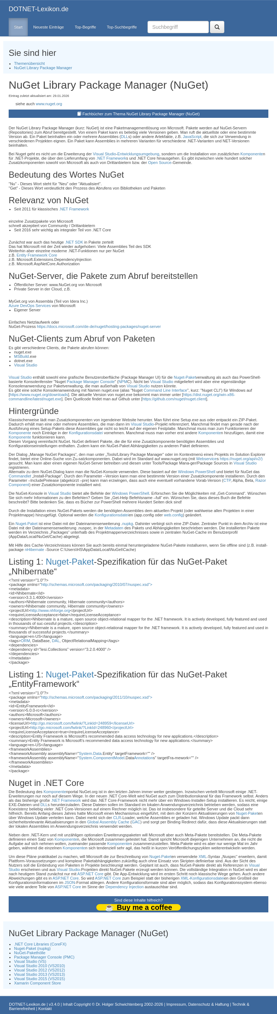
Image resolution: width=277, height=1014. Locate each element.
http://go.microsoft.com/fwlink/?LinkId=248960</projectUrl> (81, 727)
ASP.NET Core (90, 874)
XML (202, 856)
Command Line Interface (165, 390)
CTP (227, 480)
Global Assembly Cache (108, 822)
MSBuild (21, 356)
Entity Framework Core (37, 255)
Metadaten (114, 528)
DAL (56, 641)
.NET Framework (111, 158)
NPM (122, 381)
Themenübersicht (29, 63)
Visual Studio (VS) (30, 961)
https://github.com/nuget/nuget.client (174, 399)
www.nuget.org (49, 104)
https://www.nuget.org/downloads (39, 394)
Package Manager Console (91, 381)
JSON (70, 882)
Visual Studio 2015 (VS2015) (39, 979)
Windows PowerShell (196, 472)
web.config (173, 515)
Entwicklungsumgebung (138, 154)
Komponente (251, 154)
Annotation (143, 758)
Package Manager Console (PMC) (44, 957)
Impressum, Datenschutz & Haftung (197, 1004)
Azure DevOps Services (30, 305)
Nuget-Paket (185, 377)
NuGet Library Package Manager (43, 68)
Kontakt (45, 1008)
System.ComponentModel (102, 758)
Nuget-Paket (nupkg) (32, 948)
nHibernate (34, 549)
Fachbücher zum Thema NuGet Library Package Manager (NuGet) (141, 114)
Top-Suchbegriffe (122, 27)
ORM (25, 641)
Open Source (159, 162)
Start (18, 27)
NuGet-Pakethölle (29, 953)
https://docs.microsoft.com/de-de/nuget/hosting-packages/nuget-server (99, 326)
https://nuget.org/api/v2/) (241, 459)
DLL (124, 136)
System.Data (90, 753)
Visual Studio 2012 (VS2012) (39, 970)
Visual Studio (104, 154)
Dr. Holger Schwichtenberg (119, 1004)
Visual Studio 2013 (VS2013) (39, 974)
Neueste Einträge (48, 27)
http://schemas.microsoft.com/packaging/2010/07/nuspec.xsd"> (96, 584)
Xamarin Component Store (37, 983)
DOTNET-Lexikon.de (39, 9)
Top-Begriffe (85, 27)
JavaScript (192, 136)
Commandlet (20, 476)
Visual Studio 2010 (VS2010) (39, 966)
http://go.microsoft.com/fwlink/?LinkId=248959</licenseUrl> (83, 723)
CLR (117, 817)
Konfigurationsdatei (86, 433)
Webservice (206, 459)
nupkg (127, 523)
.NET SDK (74, 242)
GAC (136, 822)
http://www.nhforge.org (50, 610)
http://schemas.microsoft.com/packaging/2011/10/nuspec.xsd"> (96, 697)
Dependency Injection (124, 887)
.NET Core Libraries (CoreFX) (40, 944)
